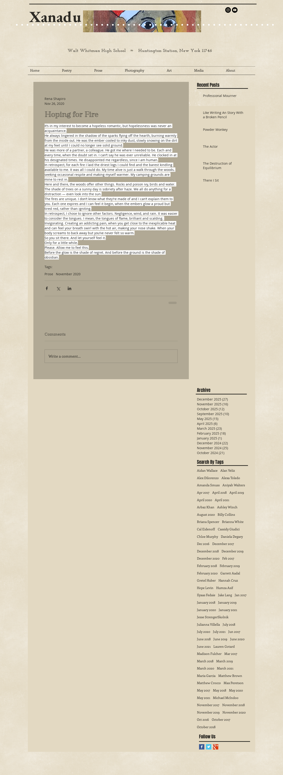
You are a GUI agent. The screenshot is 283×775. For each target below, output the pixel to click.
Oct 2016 (203, 719)
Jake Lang (225, 595)
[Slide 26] (145, 25)
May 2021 (203, 697)
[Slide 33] (182, 25)
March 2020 (205, 668)
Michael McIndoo (225, 697)
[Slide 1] (33, 25)
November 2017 (208, 705)
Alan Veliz (227, 470)
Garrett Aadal (230, 573)
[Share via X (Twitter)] (58, 288)
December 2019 (233, 551)
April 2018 (219, 492)
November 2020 (68, 274)
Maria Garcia (206, 675)
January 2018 (206, 602)
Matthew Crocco (209, 683)
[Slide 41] (225, 25)
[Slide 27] (86, 25)
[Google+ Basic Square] (215, 746)
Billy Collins (226, 514)
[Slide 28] (155, 25)
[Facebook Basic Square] (201, 746)
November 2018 (233, 705)
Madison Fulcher (209, 653)
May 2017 (203, 690)
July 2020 (203, 631)
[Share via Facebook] (47, 288)
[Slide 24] (54, 25)
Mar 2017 (230, 653)
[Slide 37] (203, 25)
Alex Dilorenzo (208, 478)
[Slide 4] (27, 25)
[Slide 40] (219, 25)
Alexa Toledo (231, 478)
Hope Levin (205, 588)
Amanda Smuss (208, 485)
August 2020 (206, 514)
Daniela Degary (232, 536)
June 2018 (204, 639)
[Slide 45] (246, 25)
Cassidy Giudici (229, 529)
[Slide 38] (209, 25)
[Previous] (89, 21)
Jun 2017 (234, 631)
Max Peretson (234, 683)
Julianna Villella (208, 624)
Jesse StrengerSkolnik (212, 617)
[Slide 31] (171, 25)
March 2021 (225, 668)
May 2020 (236, 690)
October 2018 (206, 727)
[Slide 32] (177, 25)
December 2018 (208, 551)
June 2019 (220, 639)
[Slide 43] (235, 25)
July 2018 (229, 624)
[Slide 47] (257, 25)
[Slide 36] (198, 25)
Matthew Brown (230, 675)
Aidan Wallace (207, 470)
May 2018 (219, 690)
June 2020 (237, 639)
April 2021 (222, 500)
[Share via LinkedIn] (69, 288)
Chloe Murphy (207, 536)
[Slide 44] (241, 25)
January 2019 (227, 602)
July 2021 (219, 631)
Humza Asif (224, 588)
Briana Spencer (208, 521)
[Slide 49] (267, 25)
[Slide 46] (251, 25)
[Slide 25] (59, 25)
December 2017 (223, 543)
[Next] (195, 21)
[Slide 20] (11, 25)
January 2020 (206, 610)
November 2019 (208, 712)
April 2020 (204, 500)
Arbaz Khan (205, 507)
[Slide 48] (262, 25)
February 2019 (230, 566)
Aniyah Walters (233, 485)
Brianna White (233, 521)
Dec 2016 (203, 543)
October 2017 (221, 719)
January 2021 (228, 610)
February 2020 (207, 573)
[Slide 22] (49, 25)
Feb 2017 (228, 558)
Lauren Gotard (224, 646)
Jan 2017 (241, 595)
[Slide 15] (38, 25)
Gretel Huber (206, 580)
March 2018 (205, 661)
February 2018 (207, 566)
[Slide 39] (214, 25)
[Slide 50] (273, 25)
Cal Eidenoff (206, 529)
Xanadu (55, 16)
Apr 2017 (203, 492)
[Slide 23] (102, 25)
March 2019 (224, 661)
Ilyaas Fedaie (206, 595)
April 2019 (236, 492)
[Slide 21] (43, 25)
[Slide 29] (129, 25)
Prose (49, 274)
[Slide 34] (187, 25)
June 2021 (204, 646)
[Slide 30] (166, 25)
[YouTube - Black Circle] (235, 10)
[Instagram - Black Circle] (228, 10)
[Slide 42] (230, 25)
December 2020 (208, 558)
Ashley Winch (227, 507)
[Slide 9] (17, 25)
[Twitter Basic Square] (208, 746)
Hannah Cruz (228, 580)
